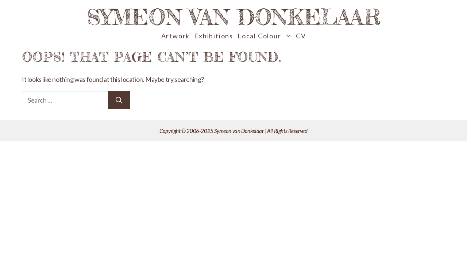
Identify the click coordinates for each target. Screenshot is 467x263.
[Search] (119, 100)
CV (301, 36)
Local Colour (266, 36)
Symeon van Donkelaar (234, 16)
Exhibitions (213, 36)
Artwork (175, 36)
